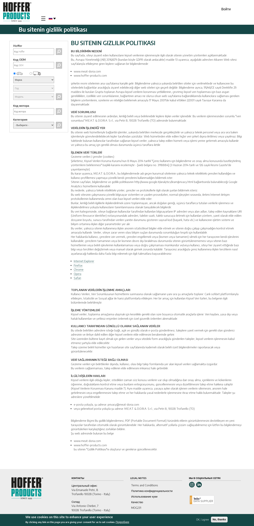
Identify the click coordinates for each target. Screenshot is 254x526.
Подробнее (122, 522)
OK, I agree (202, 519)
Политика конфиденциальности (152, 490)
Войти (226, 9)
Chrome (78, 269)
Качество (137, 502)
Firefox (78, 265)
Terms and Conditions (144, 485)
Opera (77, 273)
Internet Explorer (84, 261)
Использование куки (144, 496)
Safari (77, 278)
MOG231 (136, 507)
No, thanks (219, 519)
